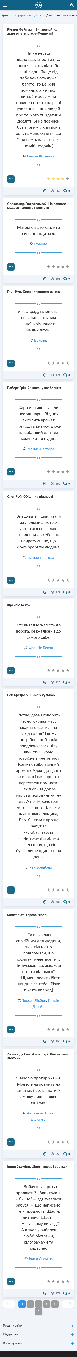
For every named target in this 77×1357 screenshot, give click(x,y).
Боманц (40, 340)
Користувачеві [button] (38, 1343)
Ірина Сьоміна (41, 1258)
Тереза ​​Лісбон (34, 1000)
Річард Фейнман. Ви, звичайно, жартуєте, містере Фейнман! (32, 31)
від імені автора (40, 449)
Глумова (41, 244)
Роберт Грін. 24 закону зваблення (34, 388)
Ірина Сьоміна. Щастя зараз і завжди (37, 1167)
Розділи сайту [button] (38, 1325)
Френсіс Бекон (19, 605)
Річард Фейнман (41, 156)
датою (38, 15)
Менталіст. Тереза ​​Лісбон (27, 915)
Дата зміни (53, 15)
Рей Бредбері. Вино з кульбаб (31, 695)
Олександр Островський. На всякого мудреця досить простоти (36, 206)
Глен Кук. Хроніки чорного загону (34, 292)
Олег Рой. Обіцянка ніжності (30, 497)
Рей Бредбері (40, 867)
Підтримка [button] (38, 1334)
